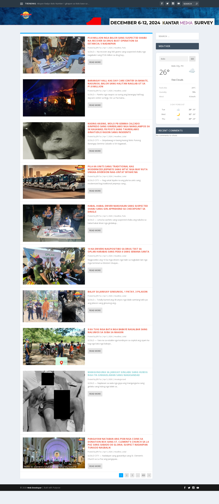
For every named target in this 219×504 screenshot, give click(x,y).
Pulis (124, 61)
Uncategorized (120, 392)
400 (143, 488)
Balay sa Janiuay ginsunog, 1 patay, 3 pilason (118, 304)
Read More (95, 75)
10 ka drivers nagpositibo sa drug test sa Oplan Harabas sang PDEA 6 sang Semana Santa (118, 263)
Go (192, 72)
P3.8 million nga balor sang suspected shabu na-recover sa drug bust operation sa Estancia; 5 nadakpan (117, 53)
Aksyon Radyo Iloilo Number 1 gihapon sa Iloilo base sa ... (63, 3)
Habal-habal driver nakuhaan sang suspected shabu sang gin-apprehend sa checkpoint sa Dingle (118, 221)
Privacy (192, 24)
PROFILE (120, 24)
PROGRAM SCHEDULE (157, 24)
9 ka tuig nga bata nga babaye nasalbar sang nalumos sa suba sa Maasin (117, 344)
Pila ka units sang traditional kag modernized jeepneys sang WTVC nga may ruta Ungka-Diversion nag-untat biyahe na (117, 182)
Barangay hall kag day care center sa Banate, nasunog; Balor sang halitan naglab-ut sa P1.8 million (118, 96)
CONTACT (178, 24)
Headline (117, 61)
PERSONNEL (135, 24)
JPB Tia (98, 61)
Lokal (124, 104)
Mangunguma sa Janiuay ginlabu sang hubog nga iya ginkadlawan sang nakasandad (118, 387)
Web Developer (34, 501)
